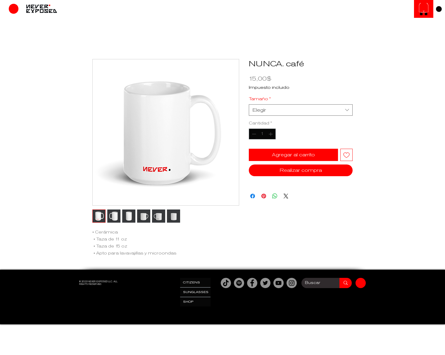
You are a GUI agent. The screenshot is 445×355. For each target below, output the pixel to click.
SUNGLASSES (195, 292)
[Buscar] (316, 283)
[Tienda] (13, 9)
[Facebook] (252, 283)
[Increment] (271, 134)
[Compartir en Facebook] (252, 196)
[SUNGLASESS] (423, 9)
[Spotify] (239, 283)
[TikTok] (226, 283)
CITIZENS (191, 282)
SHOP (188, 302)
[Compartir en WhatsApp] (274, 196)
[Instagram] (292, 283)
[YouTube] (278, 283)
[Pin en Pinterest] (263, 196)
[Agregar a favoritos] (346, 155)
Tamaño (260, 98)
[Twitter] (265, 283)
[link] (439, 9)
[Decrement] (253, 134)
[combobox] (301, 110)
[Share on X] (285, 196)
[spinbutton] (262, 134)
